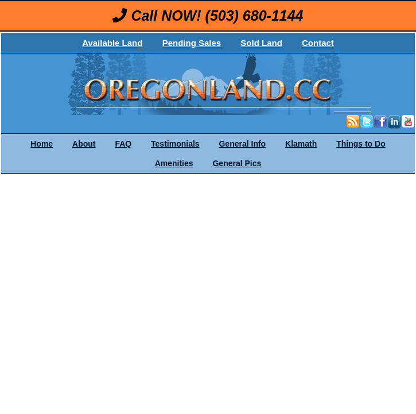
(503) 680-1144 (254, 15)
